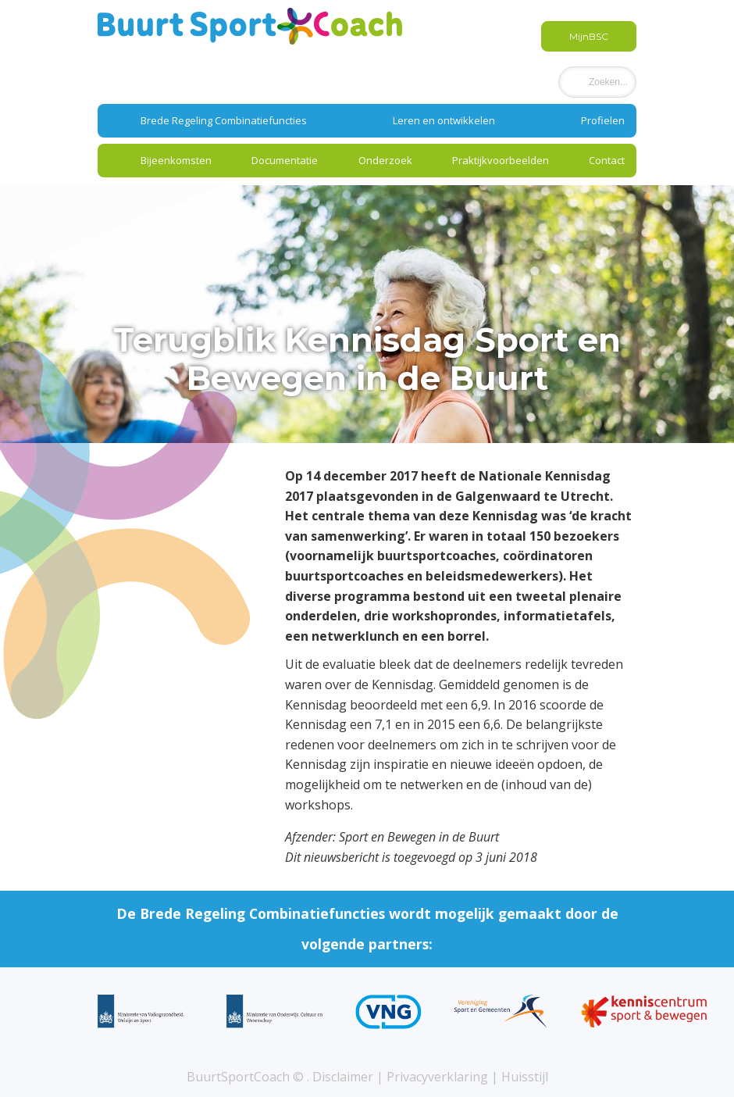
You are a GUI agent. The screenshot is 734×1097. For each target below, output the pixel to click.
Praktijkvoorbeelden (500, 160)
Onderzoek (385, 160)
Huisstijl (524, 1076)
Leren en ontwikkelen (444, 120)
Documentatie (284, 160)
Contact (607, 160)
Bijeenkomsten (176, 160)
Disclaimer (342, 1076)
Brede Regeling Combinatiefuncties (224, 120)
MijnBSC (588, 36)
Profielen (603, 120)
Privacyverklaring (437, 1076)
